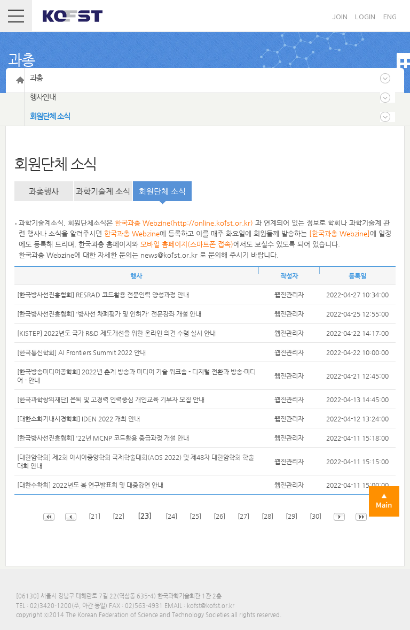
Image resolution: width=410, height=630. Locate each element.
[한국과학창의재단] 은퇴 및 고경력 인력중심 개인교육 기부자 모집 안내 (110, 399)
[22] (119, 516)
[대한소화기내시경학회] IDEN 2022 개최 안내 (78, 418)
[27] (244, 516)
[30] (316, 516)
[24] (172, 516)
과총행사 (44, 191)
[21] (94, 516)
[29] (292, 516)
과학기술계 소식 (103, 191)
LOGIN (365, 16)
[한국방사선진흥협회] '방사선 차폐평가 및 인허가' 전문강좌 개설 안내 (109, 314)
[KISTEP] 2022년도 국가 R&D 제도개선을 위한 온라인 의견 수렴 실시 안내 (116, 333)
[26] (220, 516)
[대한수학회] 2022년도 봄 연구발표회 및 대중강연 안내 (90, 485)
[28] (268, 516)
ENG (390, 16)
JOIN (340, 16)
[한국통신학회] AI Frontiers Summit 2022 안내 (81, 352)
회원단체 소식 (162, 191)
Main (384, 501)
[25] (196, 516)
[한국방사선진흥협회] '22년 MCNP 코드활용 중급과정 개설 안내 (103, 438)
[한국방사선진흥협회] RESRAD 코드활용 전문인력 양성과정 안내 (103, 294)
